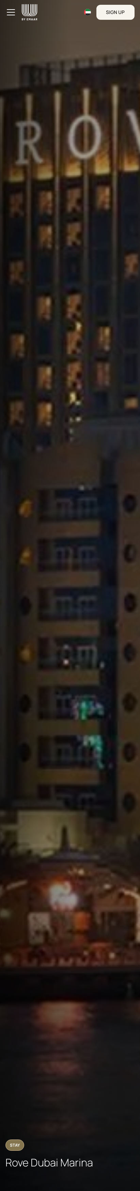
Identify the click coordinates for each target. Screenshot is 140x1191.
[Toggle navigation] (10, 12)
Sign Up (115, 12)
